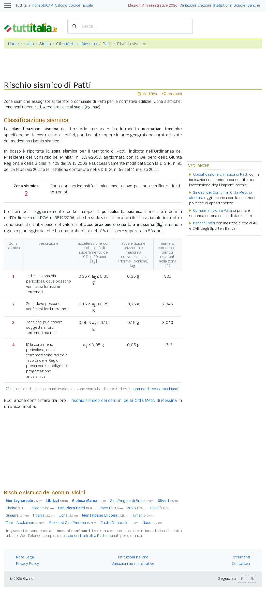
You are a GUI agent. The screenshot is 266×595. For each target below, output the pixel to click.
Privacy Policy (27, 563)
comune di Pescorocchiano (154, 389)
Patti (107, 43)
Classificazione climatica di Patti (220, 174)
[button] (242, 579)
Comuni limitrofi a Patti (212, 210)
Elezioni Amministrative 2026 (153, 5)
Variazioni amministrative (133, 563)
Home (13, 43)
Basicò (161, 508)
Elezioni (204, 5)
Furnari (142, 515)
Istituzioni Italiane (133, 557)
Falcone (42, 508)
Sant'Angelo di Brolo (132, 500)
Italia (29, 43)
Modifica (147, 94)
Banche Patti (204, 223)
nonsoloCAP (42, 5)
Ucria (68, 515)
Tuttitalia (23, 5)
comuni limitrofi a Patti (86, 535)
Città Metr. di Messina (76, 43)
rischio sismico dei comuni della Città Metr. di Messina (124, 400)
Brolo (136, 508)
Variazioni (188, 5)
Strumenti (241, 557)
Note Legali (25, 557)
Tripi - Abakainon (25, 522)
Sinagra (17, 515)
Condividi (172, 94)
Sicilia (45, 43)
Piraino (16, 508)
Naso (152, 522)
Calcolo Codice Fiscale (74, 5)
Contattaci (241, 563)
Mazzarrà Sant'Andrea (72, 522)
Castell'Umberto (119, 522)
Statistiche (222, 5)
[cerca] (129, 26)
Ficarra (44, 515)
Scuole (239, 5)
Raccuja (111, 508)
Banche (253, 5)
